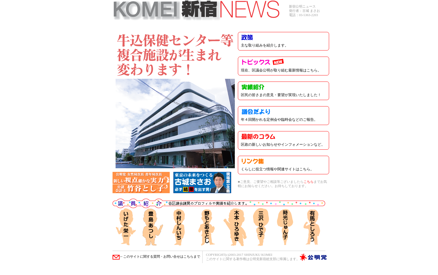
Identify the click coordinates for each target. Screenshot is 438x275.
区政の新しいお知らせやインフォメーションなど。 (283, 144)
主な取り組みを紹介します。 (264, 45)
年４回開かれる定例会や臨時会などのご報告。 (279, 119)
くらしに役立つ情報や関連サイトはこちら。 (277, 169)
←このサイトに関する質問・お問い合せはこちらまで (156, 256)
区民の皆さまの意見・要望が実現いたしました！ (281, 95)
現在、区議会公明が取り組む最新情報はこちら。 (281, 70)
